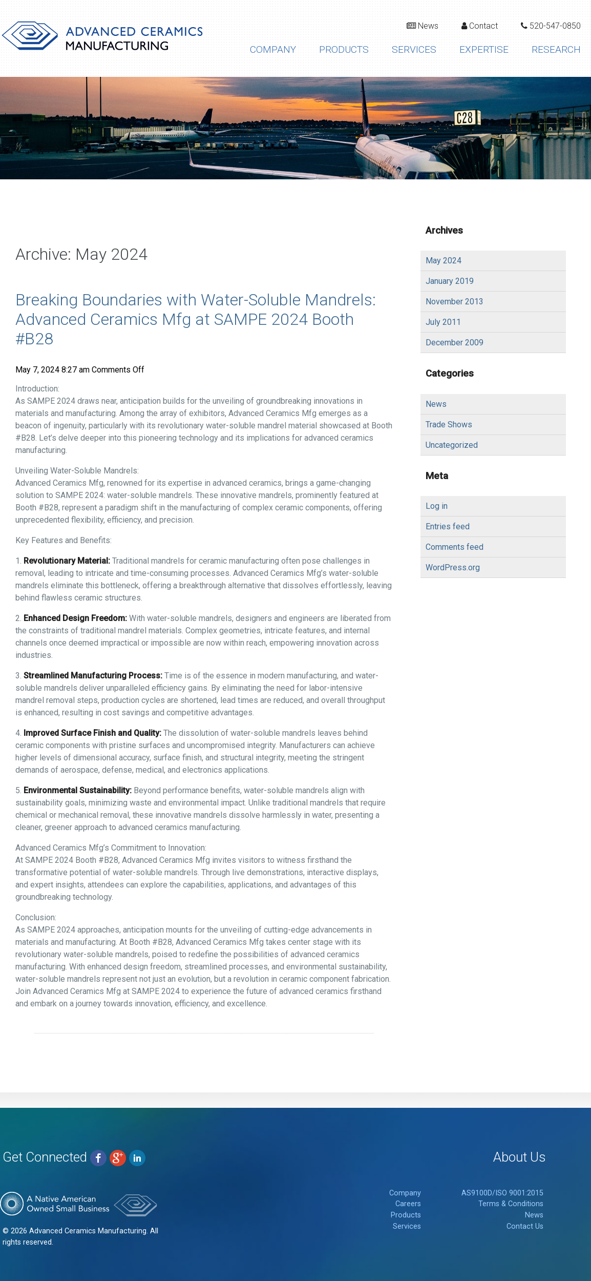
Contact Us (524, 1226)
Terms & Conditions (510, 1204)
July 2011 (443, 322)
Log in (437, 506)
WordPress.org (453, 567)
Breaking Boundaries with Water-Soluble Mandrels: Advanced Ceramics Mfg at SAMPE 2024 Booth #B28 (195, 319)
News (422, 26)
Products (344, 49)
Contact (479, 26)
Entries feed (448, 526)
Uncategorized (452, 445)
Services (414, 49)
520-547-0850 (551, 26)
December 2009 (454, 342)
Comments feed (454, 547)
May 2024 (443, 260)
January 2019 (450, 281)
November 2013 (454, 301)
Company (273, 49)
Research (556, 49)
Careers (408, 1204)
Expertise (484, 49)
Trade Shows (449, 424)
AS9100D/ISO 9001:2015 (502, 1193)
